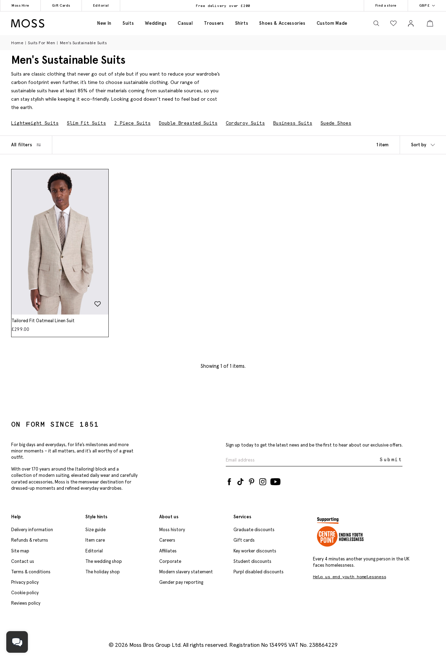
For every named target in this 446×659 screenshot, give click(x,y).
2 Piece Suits (132, 123)
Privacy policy (25, 582)
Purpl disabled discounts (258, 572)
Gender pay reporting (181, 582)
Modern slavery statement (186, 572)
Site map (20, 551)
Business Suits (292, 123)
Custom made (332, 23)
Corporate (170, 561)
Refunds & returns (29, 540)
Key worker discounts (254, 551)
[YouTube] (275, 480)
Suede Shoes (336, 123)
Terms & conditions (31, 572)
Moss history (172, 530)
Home (17, 42)
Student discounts (252, 561)
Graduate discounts (254, 530)
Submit (391, 460)
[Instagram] (262, 480)
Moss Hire (20, 5)
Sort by (423, 145)
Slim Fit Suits (86, 123)
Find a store (386, 5)
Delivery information (32, 530)
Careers (167, 540)
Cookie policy (25, 593)
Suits (128, 23)
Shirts (241, 23)
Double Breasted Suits (188, 123)
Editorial (101, 5)
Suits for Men (41, 42)
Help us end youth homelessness (349, 576)
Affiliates (168, 551)
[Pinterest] (251, 480)
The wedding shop (103, 561)
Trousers (214, 23)
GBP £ (427, 5)
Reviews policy (25, 603)
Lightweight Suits (35, 123)
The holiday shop (102, 572)
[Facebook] (229, 480)
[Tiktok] (240, 480)
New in (104, 23)
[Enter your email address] (302, 460)
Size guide (95, 530)
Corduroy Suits (245, 123)
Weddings (156, 23)
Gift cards (244, 540)
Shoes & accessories (282, 23)
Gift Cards (61, 5)
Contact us (22, 561)
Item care (95, 540)
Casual (185, 23)
